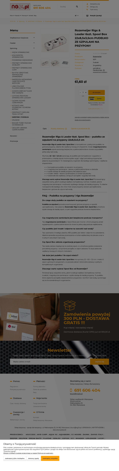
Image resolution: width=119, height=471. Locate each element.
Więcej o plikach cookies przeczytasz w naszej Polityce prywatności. (28, 453)
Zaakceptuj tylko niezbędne (14, 458)
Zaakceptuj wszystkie (50, 458)
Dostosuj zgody (33, 458)
